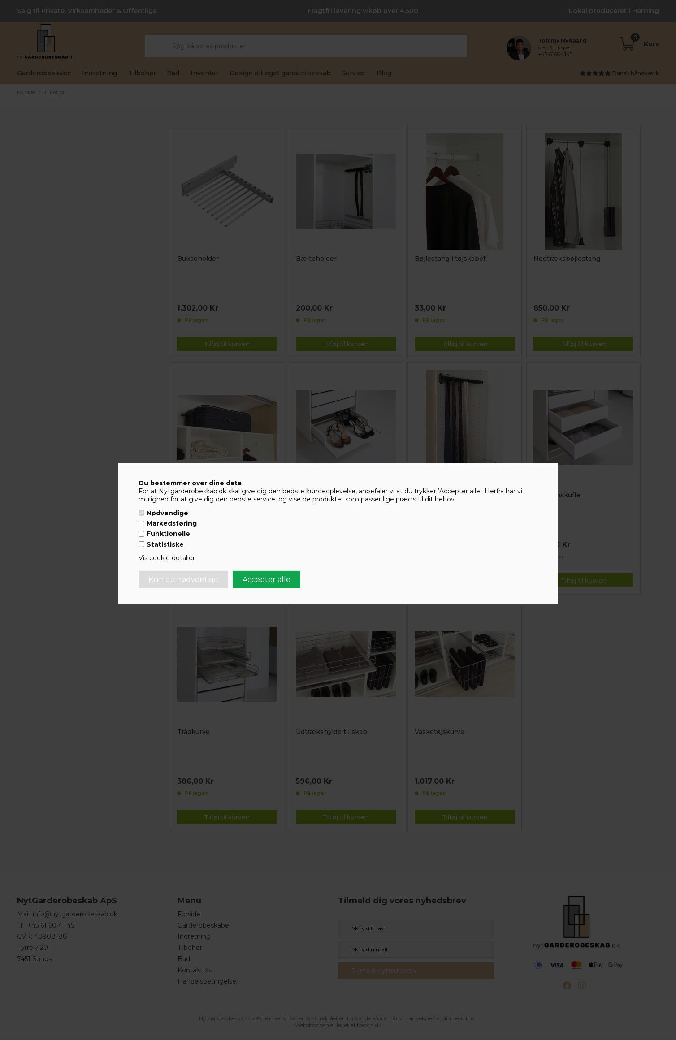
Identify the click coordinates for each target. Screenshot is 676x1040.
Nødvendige (167, 513)
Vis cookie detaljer (167, 558)
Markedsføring (172, 523)
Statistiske (165, 544)
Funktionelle (168, 534)
